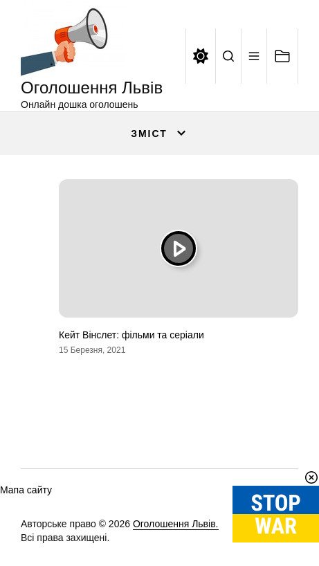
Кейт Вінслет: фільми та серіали (131, 334)
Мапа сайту (26, 489)
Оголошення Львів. (176, 523)
